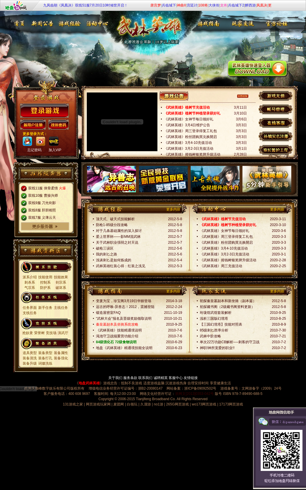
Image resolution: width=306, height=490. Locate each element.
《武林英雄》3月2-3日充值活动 (188, 149)
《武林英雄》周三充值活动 (221, 266)
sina (40, 141)
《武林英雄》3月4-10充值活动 (188, 143)
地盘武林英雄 (89, 383)
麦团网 (118, 404)
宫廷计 (192, 5)
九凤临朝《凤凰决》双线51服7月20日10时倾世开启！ (85, 5)
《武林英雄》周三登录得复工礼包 (190, 131)
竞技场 (51, 333)
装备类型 (45, 353)
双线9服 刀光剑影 (42, 203)
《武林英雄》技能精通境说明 (119, 330)
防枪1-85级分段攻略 (112, 225)
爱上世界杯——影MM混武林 (118, 237)
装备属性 (61, 353)
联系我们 (145, 378)
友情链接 (191, 378)
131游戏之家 (73, 404)
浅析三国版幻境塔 (214, 318)
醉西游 (250, 5)
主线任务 (61, 308)
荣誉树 (39, 333)
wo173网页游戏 (204, 404)
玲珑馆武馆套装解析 (216, 313)
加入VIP (55, 150)
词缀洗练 (45, 363)
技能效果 (61, 277)
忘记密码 (34, 150)
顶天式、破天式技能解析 (115, 219)
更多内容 (173, 209)
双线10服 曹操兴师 (43, 195)
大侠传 (214, 5)
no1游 (158, 404)
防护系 (45, 288)
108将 (203, 5)
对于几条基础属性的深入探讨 (119, 231)
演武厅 (63, 333)
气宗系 (29, 288)
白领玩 (132, 404)
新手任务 (45, 308)
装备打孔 (45, 358)
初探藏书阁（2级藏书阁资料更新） (227, 307)
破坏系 (61, 288)
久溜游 (145, 404)
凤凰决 (262, 5)
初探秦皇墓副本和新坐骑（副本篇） (228, 301)
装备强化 (61, 358)
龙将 (223, 5)
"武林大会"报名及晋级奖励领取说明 (124, 318)
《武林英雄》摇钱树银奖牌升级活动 (192, 154)
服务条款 (130, 378)
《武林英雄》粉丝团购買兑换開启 (190, 137)
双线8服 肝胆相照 (42, 210)
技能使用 (45, 277)
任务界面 (30, 308)
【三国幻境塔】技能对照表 (221, 324)
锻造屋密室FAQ (108, 313)
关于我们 (115, 378)
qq (27, 141)
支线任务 (30, 313)
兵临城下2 (236, 5)
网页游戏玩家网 (98, 404)
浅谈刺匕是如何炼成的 (113, 260)
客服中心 (176, 378)
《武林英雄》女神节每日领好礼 (188, 119)
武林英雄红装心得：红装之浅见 (120, 266)
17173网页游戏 (231, 404)
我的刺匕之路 (106, 254)
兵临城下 (169, 5)
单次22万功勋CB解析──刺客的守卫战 (230, 342)
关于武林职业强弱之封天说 (117, 242)
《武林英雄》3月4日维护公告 (187, 125)
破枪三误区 (105, 248)
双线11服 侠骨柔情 (43, 188)
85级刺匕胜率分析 (214, 330)
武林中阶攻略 (210, 336)
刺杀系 (29, 282)
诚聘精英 (161, 378)
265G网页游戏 (177, 404)
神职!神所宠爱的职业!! (217, 348)
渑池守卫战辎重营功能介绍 (117, 336)
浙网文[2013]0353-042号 (194, 394)
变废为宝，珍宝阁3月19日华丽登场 (123, 301)
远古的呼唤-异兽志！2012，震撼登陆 (125, 307)
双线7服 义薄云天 (42, 217)
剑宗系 (61, 282)
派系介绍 (30, 277)
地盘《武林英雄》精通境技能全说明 (124, 348)
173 (54, 141)
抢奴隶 (27, 333)
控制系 (45, 282)
